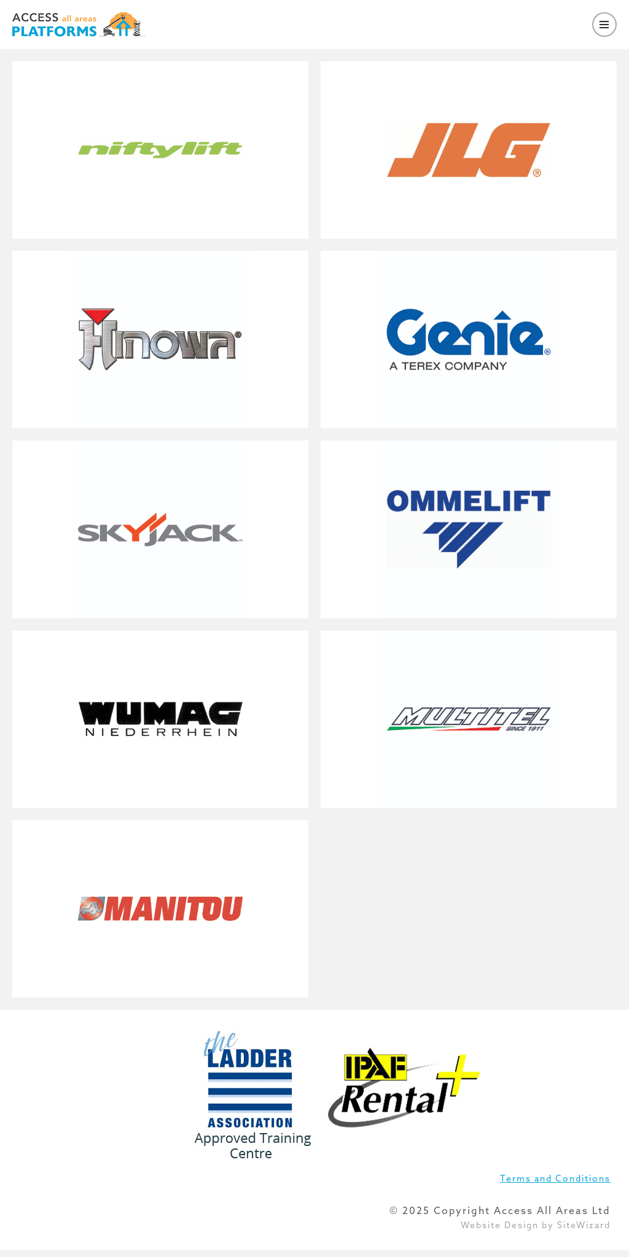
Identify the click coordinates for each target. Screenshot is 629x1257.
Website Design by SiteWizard (536, 1225)
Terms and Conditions (555, 1178)
